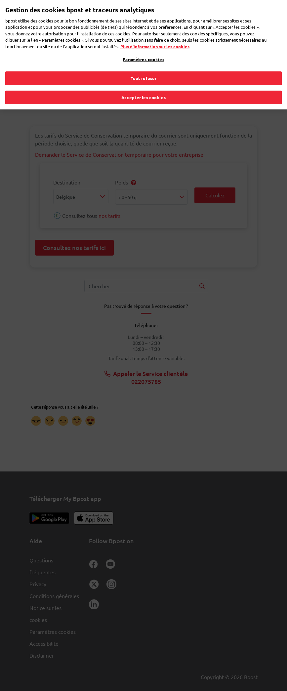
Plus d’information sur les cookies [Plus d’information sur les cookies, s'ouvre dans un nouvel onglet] (154, 35)
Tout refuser (144, 67)
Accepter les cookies (143, 86)
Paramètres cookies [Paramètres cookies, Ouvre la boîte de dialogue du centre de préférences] (143, 49)
